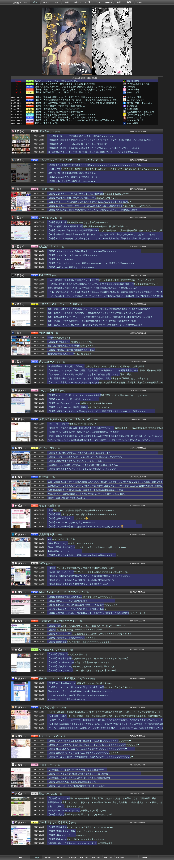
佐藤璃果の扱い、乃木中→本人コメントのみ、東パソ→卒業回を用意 (80, 843)
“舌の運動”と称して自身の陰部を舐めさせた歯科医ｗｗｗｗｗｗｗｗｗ (81, 510)
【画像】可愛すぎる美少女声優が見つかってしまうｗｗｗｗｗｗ (65, 114)
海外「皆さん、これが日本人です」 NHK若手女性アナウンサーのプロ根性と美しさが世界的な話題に (95, 325)
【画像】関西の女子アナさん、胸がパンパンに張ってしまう (63, 92)
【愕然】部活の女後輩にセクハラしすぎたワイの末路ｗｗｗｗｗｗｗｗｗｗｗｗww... (75, 97)
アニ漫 (87, 2)
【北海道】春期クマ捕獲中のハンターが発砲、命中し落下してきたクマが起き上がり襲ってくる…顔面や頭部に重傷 (102, 798)
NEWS (45, 2)
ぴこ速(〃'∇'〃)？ (49, 246)
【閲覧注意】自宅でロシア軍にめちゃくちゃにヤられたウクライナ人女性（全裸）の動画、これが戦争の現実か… (101, 140)
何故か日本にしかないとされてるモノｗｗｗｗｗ (71, 543)
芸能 (66, 2)
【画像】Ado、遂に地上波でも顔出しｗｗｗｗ (69, 399)
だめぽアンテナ (20, 2)
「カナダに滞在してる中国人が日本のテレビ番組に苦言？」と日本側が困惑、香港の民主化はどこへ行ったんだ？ (101, 280)
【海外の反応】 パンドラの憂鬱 (58, 304)
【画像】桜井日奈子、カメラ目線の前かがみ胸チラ (59, 112)
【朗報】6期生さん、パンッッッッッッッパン (69, 835)
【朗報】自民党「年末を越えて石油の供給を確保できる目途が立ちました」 (83, 555)
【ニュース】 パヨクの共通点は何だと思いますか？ (72, 424)
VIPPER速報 (132, 123)
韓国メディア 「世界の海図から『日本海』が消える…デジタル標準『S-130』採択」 (87, 494)
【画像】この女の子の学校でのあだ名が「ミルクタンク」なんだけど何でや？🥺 (85, 526)
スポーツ (77, 2)
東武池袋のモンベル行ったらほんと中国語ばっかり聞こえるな (77, 810)
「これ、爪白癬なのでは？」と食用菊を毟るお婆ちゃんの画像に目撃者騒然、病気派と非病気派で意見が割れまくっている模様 (105, 293)
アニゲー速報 (47, 189)
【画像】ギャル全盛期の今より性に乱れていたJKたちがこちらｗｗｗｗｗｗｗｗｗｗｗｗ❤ (90, 757)
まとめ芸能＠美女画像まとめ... (141, 111)
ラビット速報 (133, 89)
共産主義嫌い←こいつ (58, 551)
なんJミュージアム (50, 736)
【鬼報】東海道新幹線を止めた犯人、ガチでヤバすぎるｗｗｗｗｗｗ (80, 597)
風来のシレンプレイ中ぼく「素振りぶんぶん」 (57, 81)
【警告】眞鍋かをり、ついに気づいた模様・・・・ (72, 601)
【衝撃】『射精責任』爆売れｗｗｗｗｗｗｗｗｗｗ (72, 638)
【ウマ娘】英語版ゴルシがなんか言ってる (67, 654)
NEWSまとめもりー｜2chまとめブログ (61, 592)
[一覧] (57, 131)
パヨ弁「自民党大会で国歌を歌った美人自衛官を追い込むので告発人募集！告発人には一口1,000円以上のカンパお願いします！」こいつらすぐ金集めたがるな (105, 437)
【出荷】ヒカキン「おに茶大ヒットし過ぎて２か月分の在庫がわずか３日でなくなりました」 (91, 687)
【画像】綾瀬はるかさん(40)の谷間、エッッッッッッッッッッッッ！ (80, 642)
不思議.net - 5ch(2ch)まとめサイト (58, 621)
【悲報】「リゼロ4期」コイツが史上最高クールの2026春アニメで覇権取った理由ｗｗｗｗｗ (91, 263)
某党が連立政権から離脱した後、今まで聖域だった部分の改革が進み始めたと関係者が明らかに (92, 288)
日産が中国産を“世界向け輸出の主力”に (66, 498)
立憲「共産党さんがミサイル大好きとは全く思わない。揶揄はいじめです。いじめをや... (76, 86)
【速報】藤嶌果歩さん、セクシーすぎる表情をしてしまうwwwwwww (80, 827)
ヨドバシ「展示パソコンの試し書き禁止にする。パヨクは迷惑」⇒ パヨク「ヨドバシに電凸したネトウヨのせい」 (101, 440)
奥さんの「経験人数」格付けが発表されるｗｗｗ (71, 346)
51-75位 (60, 857)
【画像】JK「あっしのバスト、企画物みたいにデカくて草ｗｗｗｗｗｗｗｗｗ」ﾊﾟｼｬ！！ (90, 634)
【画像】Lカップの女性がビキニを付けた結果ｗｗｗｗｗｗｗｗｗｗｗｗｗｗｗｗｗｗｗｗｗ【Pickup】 (96, 165)
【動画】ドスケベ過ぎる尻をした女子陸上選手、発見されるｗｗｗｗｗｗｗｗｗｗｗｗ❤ (89, 741)
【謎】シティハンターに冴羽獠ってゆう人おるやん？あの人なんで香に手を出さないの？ (89, 202)
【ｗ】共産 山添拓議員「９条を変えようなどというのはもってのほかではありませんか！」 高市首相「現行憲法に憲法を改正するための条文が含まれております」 (106, 725)
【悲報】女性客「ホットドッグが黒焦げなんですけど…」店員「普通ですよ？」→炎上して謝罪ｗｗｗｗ (97, 411)
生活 (119, 2)
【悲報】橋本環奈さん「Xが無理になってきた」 (70, 342)
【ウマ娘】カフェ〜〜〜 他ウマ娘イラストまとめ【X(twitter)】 (65, 84)
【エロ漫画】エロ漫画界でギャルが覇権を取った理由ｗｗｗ (76, 769)
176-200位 (120, 857)
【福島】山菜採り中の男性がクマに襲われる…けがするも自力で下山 (80, 814)
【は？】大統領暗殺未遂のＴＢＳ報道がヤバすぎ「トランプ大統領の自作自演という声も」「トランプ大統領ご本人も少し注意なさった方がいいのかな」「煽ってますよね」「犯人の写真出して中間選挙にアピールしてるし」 (105, 713)
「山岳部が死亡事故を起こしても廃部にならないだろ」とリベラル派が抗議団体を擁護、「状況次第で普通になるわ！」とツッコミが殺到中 (105, 285)
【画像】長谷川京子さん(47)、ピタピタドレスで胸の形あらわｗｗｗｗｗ (82, 469)
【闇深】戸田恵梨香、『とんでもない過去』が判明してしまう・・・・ (81, 609)
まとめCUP (132, 106)
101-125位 (84, 857)
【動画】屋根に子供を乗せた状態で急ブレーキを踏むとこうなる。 (79, 584)
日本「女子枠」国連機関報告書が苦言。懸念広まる (72, 173)
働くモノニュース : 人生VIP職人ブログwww (64, 678)
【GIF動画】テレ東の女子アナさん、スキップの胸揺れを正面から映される (83, 465)
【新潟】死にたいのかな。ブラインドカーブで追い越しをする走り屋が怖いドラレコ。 (88, 572)
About (144, 857)
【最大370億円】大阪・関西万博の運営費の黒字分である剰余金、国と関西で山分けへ (88, 226)
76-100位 (72, 857)
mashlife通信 (132, 109)
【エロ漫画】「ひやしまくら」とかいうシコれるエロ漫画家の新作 (79, 778)
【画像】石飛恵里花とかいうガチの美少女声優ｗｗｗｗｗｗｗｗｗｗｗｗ (82, 514)
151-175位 (108, 857)
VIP (56, 2)
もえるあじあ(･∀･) (135, 100)
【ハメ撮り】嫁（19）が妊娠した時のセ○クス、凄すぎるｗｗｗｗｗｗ (81, 136)
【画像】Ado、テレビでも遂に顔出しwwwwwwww (71, 181)
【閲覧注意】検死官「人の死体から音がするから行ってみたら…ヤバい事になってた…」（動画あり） (96, 148)
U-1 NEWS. (45, 275)
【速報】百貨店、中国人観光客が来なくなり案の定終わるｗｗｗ (65, 117)
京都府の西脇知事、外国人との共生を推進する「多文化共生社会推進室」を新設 (85, 490)
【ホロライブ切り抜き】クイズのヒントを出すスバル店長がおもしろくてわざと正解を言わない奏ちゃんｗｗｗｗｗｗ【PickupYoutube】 (103, 170)
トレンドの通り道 (135, 120)
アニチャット (47, 765)
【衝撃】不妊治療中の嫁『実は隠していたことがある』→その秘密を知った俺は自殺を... (76, 103)
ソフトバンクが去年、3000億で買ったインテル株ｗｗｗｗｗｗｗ (78, 695)
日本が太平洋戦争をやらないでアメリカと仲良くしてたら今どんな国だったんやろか (87, 547)
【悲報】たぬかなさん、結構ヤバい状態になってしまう (74, 177)
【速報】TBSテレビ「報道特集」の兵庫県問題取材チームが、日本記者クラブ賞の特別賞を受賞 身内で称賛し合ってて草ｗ (105, 232)
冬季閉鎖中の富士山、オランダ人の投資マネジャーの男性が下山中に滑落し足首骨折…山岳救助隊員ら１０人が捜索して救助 (105, 804)
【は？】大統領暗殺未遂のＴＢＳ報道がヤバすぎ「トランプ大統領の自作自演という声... (76, 100)
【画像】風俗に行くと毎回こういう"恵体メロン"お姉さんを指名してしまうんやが (73, 89)
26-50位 (48, 857)
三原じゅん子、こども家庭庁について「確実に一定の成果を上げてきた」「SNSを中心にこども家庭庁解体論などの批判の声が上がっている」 (105, 487)
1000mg (43, 563)
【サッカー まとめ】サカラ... (140, 114)
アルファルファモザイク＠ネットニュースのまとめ (68, 160)
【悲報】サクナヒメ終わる (60, 259)
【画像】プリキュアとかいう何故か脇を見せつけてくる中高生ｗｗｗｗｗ (82, 251)
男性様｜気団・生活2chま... (139, 103)
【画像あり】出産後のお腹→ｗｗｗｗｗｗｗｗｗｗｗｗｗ (75, 630)
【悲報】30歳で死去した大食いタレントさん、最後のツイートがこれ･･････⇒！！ (86, 625)
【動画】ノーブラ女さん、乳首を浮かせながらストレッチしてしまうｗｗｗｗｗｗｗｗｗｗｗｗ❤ (93, 745)
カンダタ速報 (133, 81)
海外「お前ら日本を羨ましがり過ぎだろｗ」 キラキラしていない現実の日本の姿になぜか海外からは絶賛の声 (99, 309)
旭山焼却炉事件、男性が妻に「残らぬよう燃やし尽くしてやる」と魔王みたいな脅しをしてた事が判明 (96, 366)
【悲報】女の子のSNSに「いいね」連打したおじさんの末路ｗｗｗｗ (80, 403)
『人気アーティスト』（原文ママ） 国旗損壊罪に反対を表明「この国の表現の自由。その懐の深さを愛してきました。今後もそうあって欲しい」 (105, 721)
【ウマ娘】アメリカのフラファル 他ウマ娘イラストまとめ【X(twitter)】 (82, 670)
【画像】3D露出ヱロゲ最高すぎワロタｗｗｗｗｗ (71, 267)
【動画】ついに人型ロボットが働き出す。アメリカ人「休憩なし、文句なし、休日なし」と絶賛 (92, 210)
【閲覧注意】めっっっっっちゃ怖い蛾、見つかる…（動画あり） (78, 144)
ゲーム (98, 2)
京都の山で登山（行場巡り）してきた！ (66, 806)
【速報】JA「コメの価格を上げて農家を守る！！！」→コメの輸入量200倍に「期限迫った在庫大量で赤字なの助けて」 (104, 238)
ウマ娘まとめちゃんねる (138, 84)
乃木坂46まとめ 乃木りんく (55, 822)
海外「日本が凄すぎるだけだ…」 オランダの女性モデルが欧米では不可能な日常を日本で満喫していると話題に (100, 317)
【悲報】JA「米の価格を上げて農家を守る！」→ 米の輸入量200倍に (81, 683)
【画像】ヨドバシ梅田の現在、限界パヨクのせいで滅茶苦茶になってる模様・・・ (86, 432)
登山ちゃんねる (48, 793)
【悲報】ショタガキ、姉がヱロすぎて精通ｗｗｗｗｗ (73, 255)
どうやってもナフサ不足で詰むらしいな (66, 699)
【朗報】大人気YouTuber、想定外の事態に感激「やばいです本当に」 (80, 407)
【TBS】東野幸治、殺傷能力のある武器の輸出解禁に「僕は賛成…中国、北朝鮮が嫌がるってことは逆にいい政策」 (102, 234)
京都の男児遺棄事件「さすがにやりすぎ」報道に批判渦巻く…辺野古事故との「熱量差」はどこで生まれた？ (99, 378)
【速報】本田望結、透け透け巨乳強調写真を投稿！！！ (74, 350)
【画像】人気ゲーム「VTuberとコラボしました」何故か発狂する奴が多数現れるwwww (88, 193)
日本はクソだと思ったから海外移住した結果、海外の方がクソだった (80, 691)
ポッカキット (47, 131)
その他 (139, 2)
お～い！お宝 (133, 92)
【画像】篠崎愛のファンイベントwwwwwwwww (57, 109)
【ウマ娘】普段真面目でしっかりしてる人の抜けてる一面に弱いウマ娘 (81, 666)
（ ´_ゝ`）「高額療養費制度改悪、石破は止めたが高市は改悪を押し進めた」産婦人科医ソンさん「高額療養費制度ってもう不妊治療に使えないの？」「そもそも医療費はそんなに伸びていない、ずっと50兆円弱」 (105, 729)
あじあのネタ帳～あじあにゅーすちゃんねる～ (66, 419)
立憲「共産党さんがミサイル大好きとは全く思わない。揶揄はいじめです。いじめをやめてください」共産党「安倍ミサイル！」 (105, 483)
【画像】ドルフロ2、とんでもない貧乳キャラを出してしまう (76, 786)
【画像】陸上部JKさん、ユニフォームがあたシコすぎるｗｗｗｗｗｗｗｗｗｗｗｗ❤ (87, 749)
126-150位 (96, 857)
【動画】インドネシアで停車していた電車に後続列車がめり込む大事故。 (82, 568)
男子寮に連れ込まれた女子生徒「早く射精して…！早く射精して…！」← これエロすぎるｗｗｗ (93, 152)
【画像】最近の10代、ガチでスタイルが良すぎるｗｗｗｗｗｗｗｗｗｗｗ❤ (83, 753)
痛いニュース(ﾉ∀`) (49, 361)
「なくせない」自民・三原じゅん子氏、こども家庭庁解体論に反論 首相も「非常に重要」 (90, 374)
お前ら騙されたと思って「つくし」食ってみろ (70, 354)
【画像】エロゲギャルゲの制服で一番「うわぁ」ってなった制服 (78, 774)
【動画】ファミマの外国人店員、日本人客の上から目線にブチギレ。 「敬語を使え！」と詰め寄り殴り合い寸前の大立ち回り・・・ (105, 429)
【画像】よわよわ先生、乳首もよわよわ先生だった (72, 782)
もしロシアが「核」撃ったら (61, 539)
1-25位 (36, 857)
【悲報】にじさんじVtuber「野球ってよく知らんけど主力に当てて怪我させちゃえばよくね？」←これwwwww (99, 206)
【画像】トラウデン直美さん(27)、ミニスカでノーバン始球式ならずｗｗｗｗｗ (85, 457)
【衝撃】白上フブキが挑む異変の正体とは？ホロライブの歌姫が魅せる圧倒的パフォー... (76, 120)
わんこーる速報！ (49, 390)
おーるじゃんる (134, 117)
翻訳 (129, 2)
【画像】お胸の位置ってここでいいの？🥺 (68, 518)
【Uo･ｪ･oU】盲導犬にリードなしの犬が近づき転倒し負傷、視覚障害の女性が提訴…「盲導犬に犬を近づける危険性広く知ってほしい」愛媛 (105, 384)
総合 (35, 2)
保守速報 (131, 86)
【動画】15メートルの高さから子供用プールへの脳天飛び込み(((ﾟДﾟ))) (81, 580)
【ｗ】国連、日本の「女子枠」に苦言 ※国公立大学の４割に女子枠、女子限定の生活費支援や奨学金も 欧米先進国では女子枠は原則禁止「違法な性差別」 (105, 717)
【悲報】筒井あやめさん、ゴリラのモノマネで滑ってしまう (76, 839)
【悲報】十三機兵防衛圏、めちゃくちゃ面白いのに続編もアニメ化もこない (83, 197)
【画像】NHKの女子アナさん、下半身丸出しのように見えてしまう (79, 453)
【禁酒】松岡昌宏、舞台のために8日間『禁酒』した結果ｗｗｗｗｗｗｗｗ (83, 605)
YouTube (108, 2)
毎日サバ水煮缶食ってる (46, 123)
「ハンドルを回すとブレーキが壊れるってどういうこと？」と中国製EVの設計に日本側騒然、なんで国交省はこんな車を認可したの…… (105, 297)
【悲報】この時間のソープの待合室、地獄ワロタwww (60, 106)
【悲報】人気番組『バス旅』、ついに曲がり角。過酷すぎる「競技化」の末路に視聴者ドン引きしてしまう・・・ (101, 613)
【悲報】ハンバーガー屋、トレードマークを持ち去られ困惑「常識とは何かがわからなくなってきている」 (98, 395)
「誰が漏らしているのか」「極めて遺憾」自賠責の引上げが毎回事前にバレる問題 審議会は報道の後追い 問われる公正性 (104, 370)
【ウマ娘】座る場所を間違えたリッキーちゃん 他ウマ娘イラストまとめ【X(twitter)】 (88, 658)
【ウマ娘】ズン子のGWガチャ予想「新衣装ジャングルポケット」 (79, 662)
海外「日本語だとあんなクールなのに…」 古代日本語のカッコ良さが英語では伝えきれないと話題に (95, 313)
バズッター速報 (134, 97)
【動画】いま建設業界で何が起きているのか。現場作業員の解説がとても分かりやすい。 (89, 576)
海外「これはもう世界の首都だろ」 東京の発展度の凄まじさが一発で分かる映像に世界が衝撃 (92, 321)
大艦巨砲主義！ (48, 534)
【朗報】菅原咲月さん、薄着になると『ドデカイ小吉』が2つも (77, 831)
